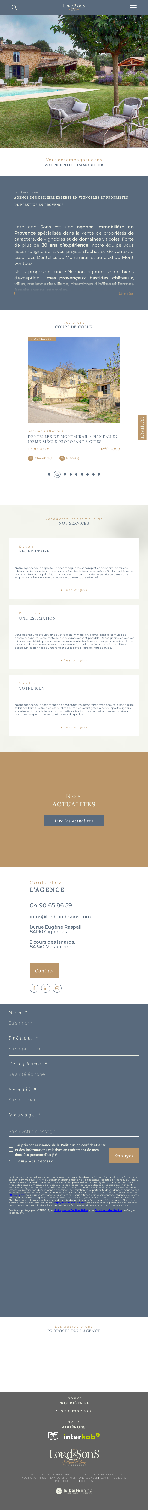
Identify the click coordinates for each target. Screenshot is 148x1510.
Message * (25, 1115)
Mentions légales (84, 1478)
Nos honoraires (34, 1478)
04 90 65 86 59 (51, 905)
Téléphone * (28, 1064)
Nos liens (119, 1478)
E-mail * (23, 1089)
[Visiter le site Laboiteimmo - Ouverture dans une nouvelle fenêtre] (73, 1496)
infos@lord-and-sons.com (60, 917)
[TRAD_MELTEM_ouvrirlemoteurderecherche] (14, 7)
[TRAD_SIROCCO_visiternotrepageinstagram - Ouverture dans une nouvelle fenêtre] (57, 988)
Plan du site (58, 1478)
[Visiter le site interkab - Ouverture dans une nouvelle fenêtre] (82, 1436)
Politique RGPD (67, 1481)
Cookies (87, 1481)
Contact (142, 428)
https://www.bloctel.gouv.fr (69, 1202)
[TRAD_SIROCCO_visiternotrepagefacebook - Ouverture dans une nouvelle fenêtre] (34, 988)
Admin (105, 1478)
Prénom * (24, 1038)
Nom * (19, 1012)
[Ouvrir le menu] (133, 7)
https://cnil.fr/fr (17, 1195)
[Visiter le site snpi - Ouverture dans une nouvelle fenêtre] (53, 1436)
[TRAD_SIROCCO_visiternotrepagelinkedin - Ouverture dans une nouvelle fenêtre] (45, 988)
